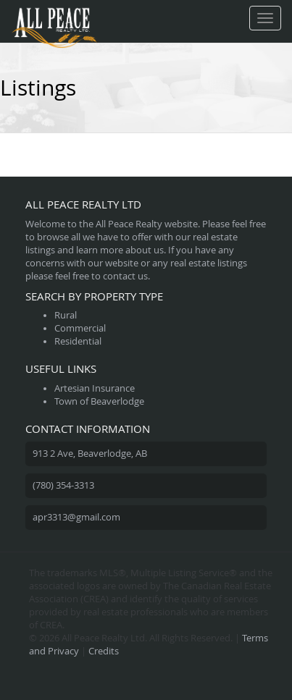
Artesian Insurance (94, 388)
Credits (103, 651)
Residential (77, 341)
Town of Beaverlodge (99, 401)
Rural (65, 315)
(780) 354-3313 (63, 485)
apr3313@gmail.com (76, 517)
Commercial (80, 328)
